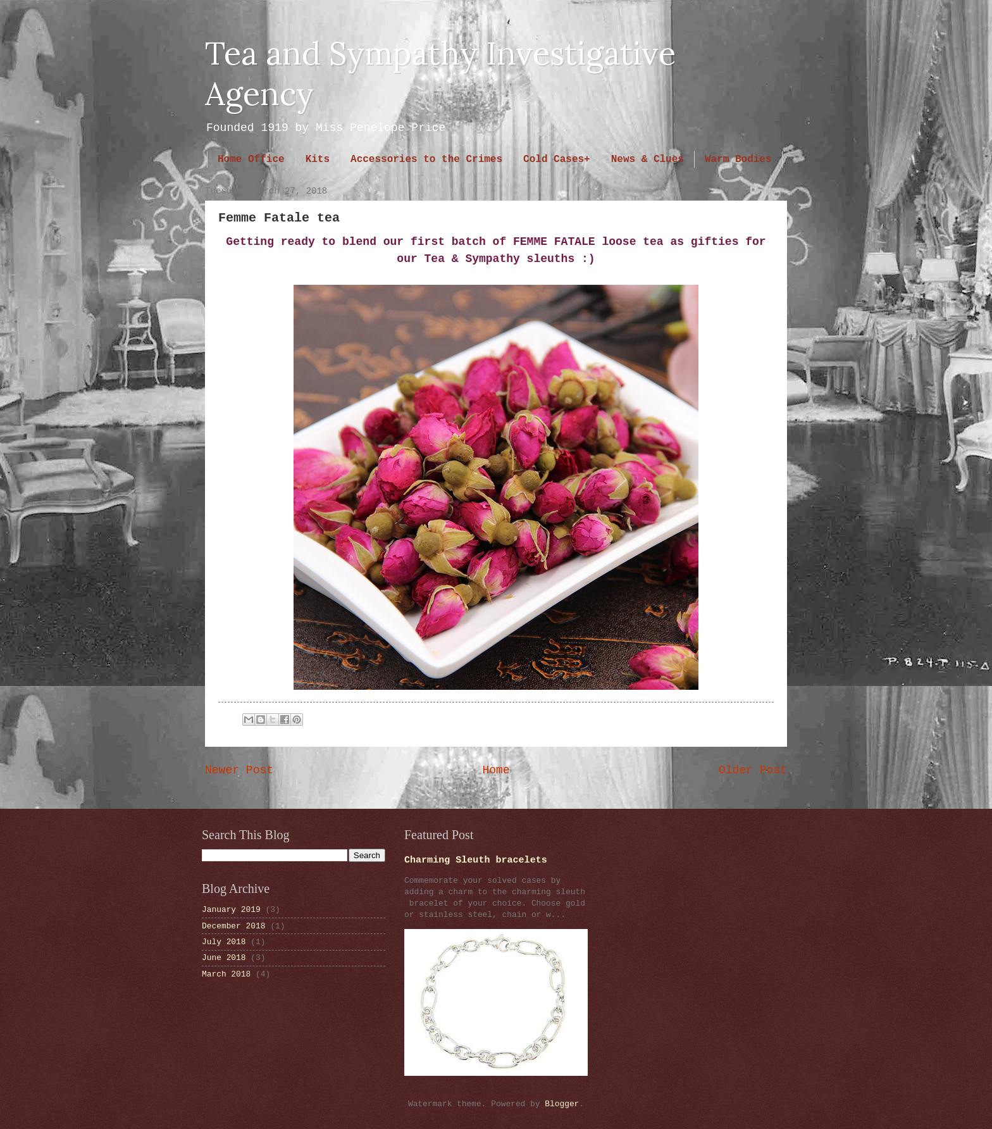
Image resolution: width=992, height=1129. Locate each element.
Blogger (562, 1104)
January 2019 (231, 909)
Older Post (753, 770)
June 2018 (224, 958)
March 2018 (226, 974)
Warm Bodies (738, 159)
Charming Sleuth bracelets (475, 860)
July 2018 (224, 942)
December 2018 (233, 926)
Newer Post (239, 770)
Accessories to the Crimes (426, 159)
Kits (318, 159)
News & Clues (647, 159)
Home (495, 770)
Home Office (251, 159)
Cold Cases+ (556, 159)
